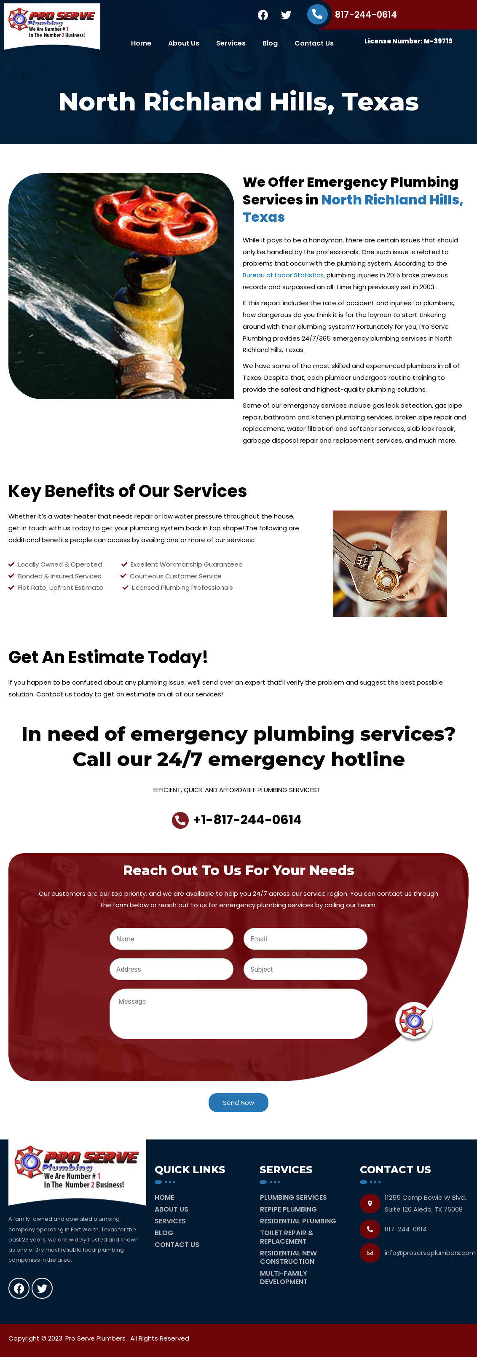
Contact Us (314, 43)
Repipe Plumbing (288, 1209)
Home (141, 43)
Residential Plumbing (298, 1221)
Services (231, 43)
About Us (183, 43)
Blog (270, 43)
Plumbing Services (293, 1197)
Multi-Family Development (284, 1277)
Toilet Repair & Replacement (287, 1237)
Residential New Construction (288, 1257)
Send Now (238, 1102)
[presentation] (174, 1079)
